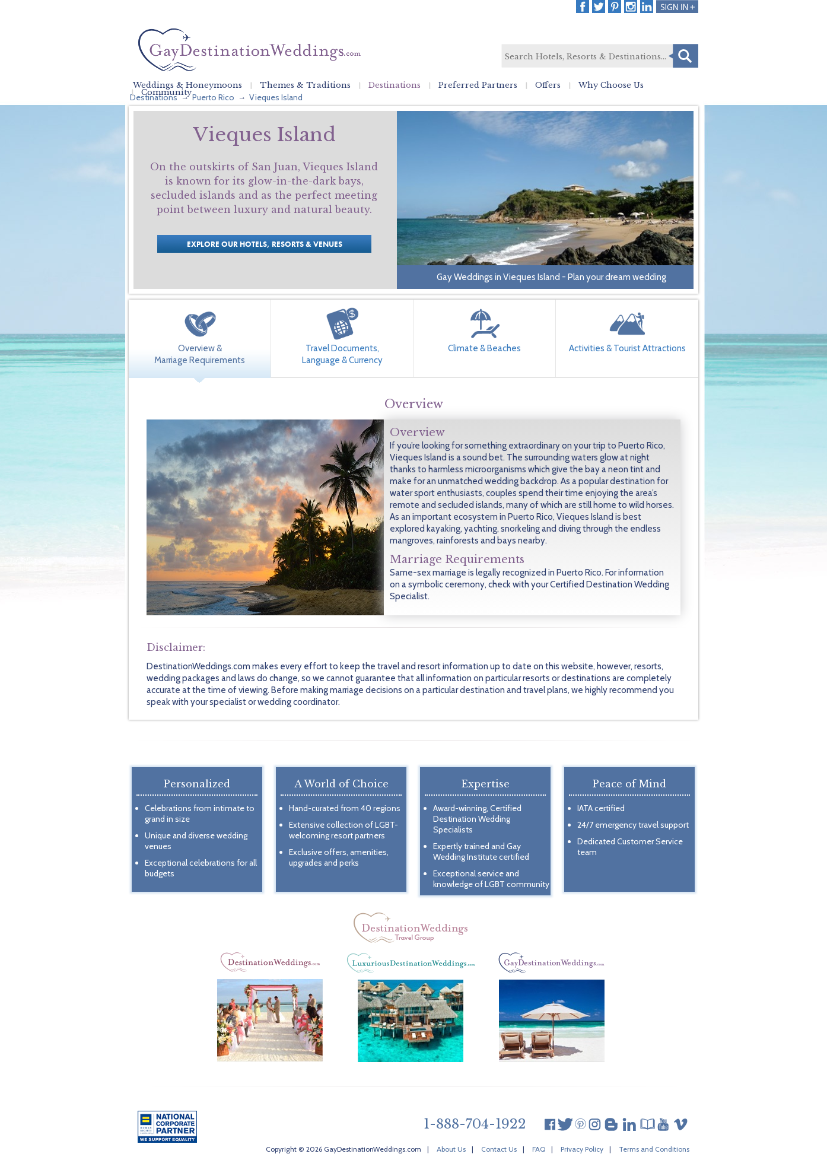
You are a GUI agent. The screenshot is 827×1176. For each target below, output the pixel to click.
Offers (548, 85)
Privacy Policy (582, 1149)
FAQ (538, 1149)
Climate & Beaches (484, 348)
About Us (451, 1149)
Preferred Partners (477, 85)
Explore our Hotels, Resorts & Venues (264, 244)
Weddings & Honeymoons (187, 85)
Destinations (394, 85)
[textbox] (599, 56)
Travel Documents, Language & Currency (342, 354)
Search (683, 56)
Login (677, 6)
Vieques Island (276, 97)
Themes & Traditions (305, 85)
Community (166, 92)
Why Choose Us (611, 85)
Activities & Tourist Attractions (627, 348)
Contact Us (499, 1149)
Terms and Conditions (654, 1149)
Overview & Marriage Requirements (199, 354)
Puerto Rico (213, 97)
